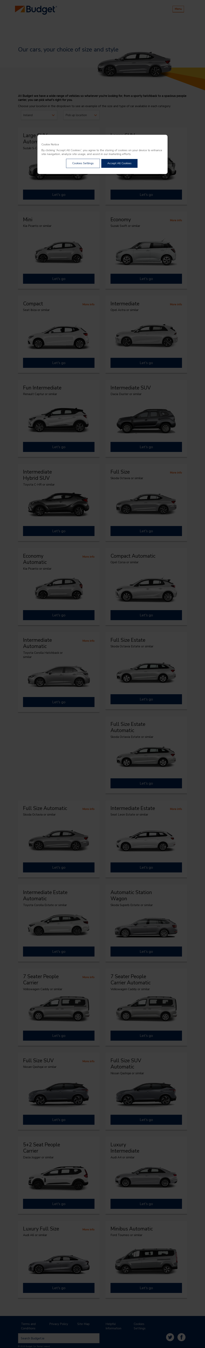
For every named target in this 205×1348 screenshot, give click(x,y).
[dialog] (102, 154)
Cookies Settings (83, 163)
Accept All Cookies (119, 163)
